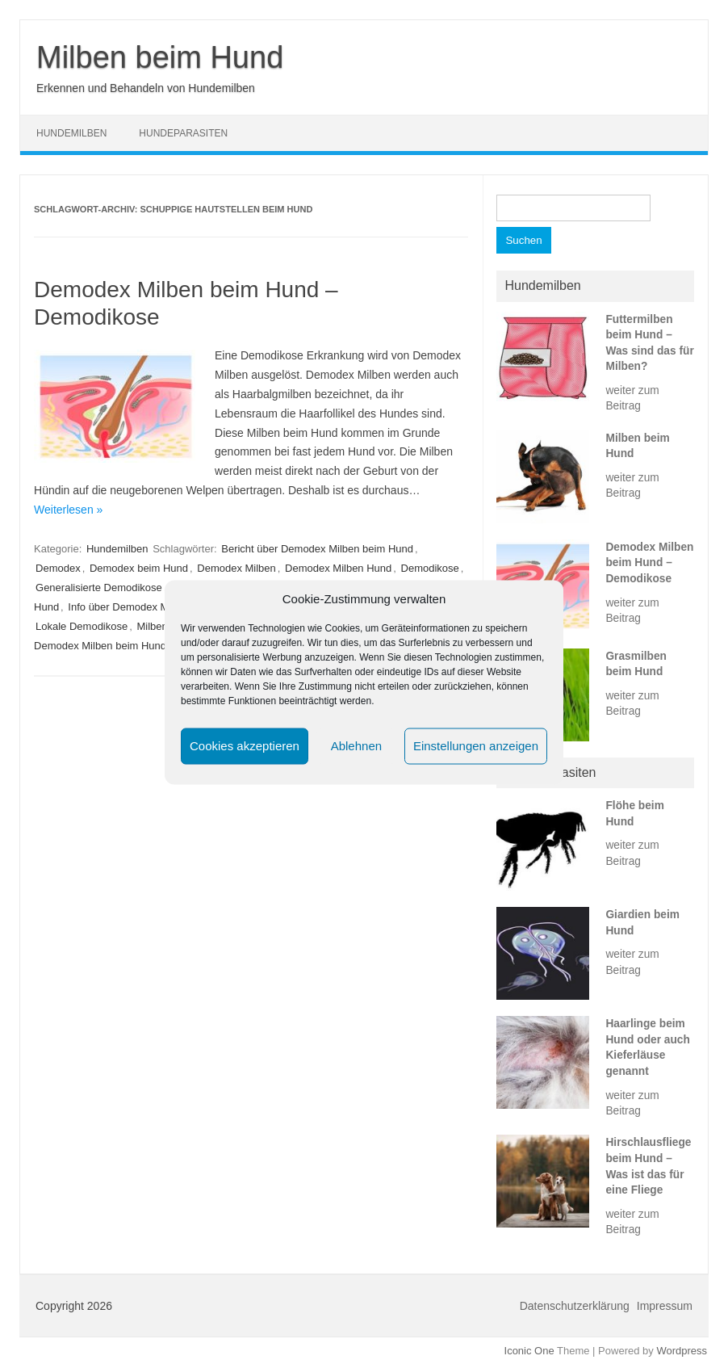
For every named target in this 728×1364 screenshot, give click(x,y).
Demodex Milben (236, 568)
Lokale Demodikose (82, 626)
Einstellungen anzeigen (475, 746)
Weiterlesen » (68, 509)
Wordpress (681, 1351)
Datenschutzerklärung (575, 1305)
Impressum (664, 1305)
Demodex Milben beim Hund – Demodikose (649, 563)
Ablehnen (356, 746)
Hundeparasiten (183, 133)
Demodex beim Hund (139, 568)
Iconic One (529, 1351)
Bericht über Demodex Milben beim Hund (317, 549)
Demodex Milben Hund (338, 568)
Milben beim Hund (159, 57)
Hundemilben (71, 133)
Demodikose (430, 568)
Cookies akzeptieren (244, 746)
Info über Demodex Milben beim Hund (156, 607)
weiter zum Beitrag (632, 398)
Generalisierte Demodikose (99, 587)
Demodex (58, 568)
